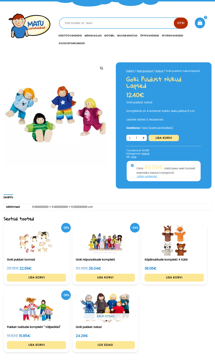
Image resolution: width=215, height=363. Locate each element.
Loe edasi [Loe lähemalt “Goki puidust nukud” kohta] (192, 282)
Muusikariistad (127, 35)
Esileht (130, 71)
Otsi (180, 23)
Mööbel (109, 35)
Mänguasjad (93, 35)
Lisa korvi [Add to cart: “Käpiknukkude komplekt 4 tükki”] (107, 282)
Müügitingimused (186, 339)
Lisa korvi (164, 138)
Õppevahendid (149, 35)
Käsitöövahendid (70, 35)
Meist (132, 339)
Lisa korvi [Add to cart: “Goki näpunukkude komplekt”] (65, 282)
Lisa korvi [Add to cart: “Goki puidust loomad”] (23, 282)
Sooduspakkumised (72, 43)
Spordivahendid (172, 35)
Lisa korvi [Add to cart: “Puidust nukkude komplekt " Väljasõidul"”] (150, 282)
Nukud (159, 71)
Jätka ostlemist (147, 176)
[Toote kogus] (136, 138)
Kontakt (133, 331)
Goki (133, 157)
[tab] (8, 197)
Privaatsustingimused (189, 331)
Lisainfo (8, 197)
